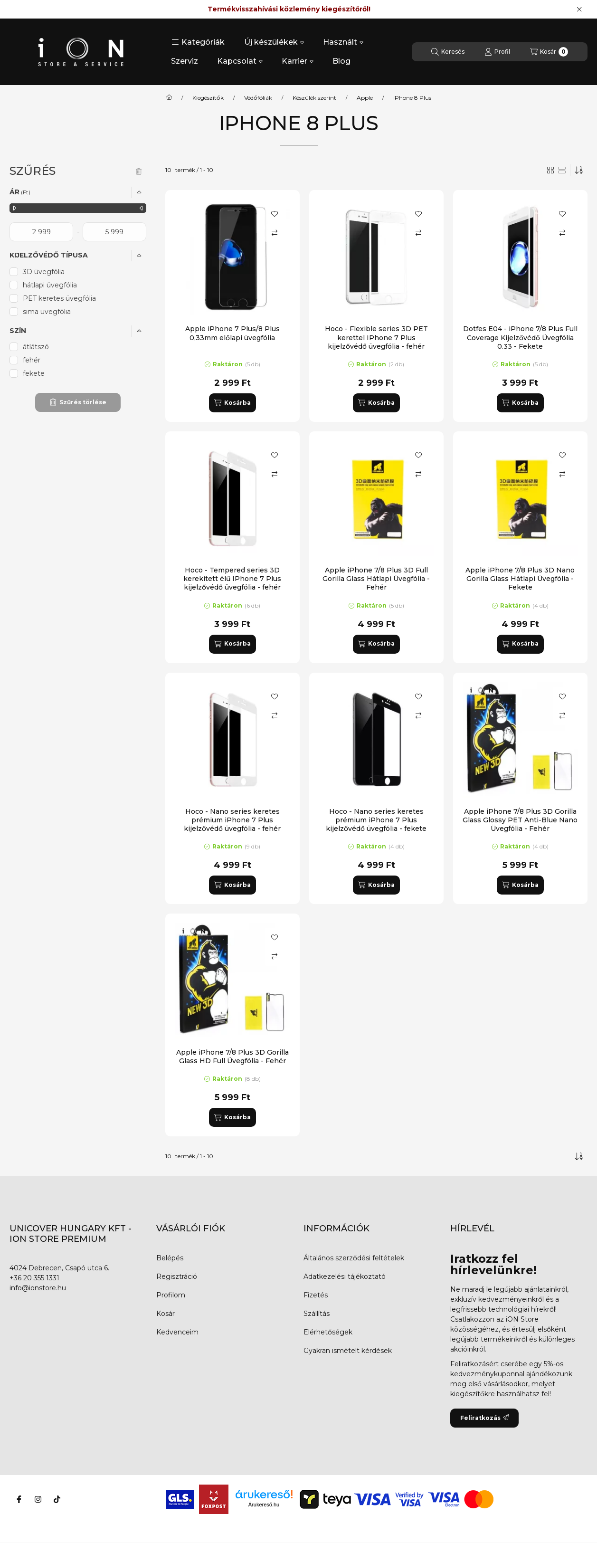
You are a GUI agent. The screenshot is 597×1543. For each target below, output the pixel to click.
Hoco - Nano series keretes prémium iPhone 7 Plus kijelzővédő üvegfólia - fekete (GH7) (376, 824)
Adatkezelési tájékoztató (344, 1276)
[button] (198, 42)
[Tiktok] (56, 1499)
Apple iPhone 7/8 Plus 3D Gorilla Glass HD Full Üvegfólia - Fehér (232, 1056)
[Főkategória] (169, 98)
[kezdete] (41, 231)
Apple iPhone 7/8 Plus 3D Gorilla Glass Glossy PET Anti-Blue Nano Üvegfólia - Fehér (520, 820)
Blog (341, 61)
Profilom (170, 1295)
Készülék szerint (314, 98)
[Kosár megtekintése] (549, 51)
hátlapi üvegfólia (50, 285)
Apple (365, 98)
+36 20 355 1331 (34, 1278)
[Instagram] (37, 1499)
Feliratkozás (484, 1417)
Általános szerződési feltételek (353, 1258)
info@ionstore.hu (37, 1288)
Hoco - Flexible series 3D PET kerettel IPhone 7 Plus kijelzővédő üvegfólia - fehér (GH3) (376, 341)
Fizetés (315, 1295)
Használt (343, 42)
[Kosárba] (232, 402)
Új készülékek (274, 42)
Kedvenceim (177, 1332)
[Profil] (497, 51)
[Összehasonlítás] (274, 232)
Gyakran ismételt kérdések (347, 1350)
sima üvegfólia (47, 311)
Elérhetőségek (327, 1332)
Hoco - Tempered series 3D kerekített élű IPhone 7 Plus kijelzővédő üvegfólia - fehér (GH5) (232, 583)
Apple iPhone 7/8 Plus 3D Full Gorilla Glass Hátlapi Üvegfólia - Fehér (376, 578)
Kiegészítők (208, 98)
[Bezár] (579, 9)
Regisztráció (176, 1276)
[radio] (562, 170)
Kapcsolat (240, 61)
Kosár (165, 1313)
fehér (31, 360)
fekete (34, 373)
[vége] (114, 231)
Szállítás (316, 1313)
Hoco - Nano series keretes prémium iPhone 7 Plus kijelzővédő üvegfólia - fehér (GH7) (232, 824)
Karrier (297, 61)
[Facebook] (18, 1499)
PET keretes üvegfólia (59, 298)
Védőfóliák (258, 98)
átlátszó (36, 347)
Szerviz (184, 61)
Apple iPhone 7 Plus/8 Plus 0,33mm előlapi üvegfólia (232, 333)
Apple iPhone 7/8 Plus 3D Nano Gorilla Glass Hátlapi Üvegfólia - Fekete (520, 578)
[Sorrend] (579, 170)
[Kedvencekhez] (274, 213)
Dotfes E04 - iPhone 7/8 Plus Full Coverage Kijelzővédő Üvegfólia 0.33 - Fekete (520, 337)
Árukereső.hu (263, 1504)
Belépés (169, 1258)
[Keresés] (448, 51)
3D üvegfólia (44, 271)
